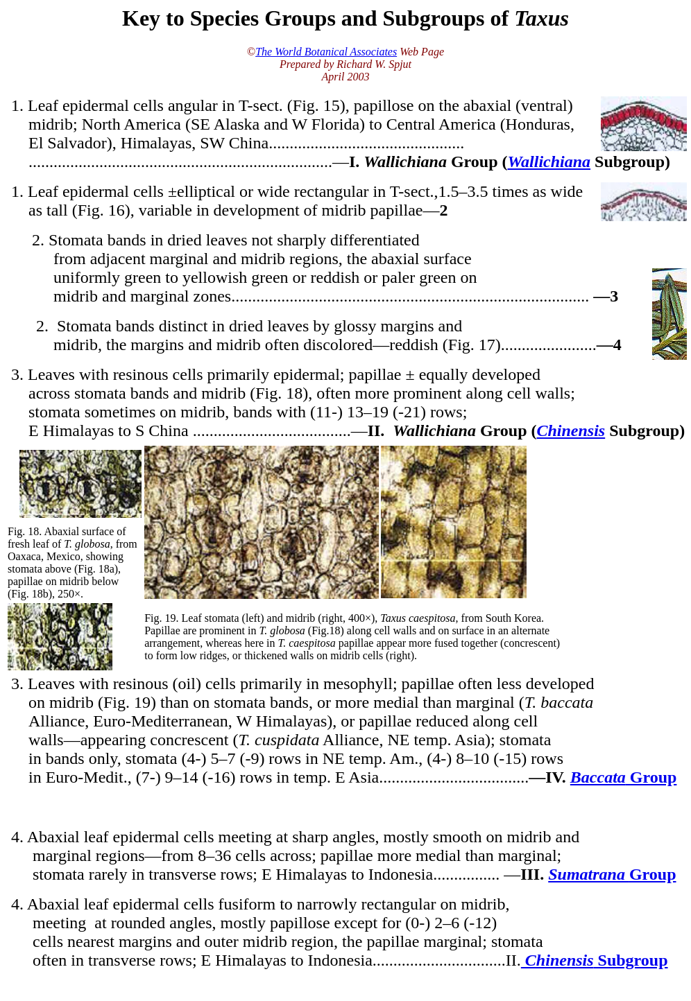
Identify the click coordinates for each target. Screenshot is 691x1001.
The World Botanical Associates (326, 52)
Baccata (598, 777)
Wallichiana (549, 162)
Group (651, 777)
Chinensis (570, 430)
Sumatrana (588, 874)
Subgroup (631, 960)
